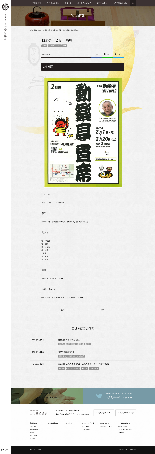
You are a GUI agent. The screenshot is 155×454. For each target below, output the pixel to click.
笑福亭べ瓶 (71, 356)
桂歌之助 (69, 368)
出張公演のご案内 (106, 427)
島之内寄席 (33, 435)
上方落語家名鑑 (53, 423)
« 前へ (62, 310)
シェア (98, 54)
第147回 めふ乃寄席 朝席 (69, 340)
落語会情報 (37, 3)
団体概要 (121, 432)
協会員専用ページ (126, 413)
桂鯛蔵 (44, 46)
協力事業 (33, 438)
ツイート (120, 54)
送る (108, 54)
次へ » (103, 310)
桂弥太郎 (51, 46)
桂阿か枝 (80, 344)
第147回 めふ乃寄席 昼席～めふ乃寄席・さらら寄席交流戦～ (84, 364)
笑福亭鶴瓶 (80, 356)
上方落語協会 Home (36, 30)
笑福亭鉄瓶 (62, 356)
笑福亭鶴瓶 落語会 (66, 352)
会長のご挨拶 (122, 427)
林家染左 (87, 344)
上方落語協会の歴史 (125, 429)
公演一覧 (33, 427)
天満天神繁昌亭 (103, 413)
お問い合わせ (102, 3)
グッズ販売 (85, 427)
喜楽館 (32, 432)
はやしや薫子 (70, 344)
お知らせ (68, 3)
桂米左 (58, 46)
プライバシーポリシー (36, 450)
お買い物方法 (86, 429)
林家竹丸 (62, 344)
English (5, 450)
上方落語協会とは (120, 3)
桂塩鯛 (64, 46)
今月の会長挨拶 (53, 3)
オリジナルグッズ (84, 3)
